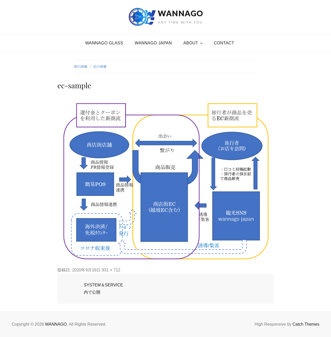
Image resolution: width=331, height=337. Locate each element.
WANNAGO (180, 13)
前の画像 (80, 66)
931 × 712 (111, 270)
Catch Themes (305, 324)
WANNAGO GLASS (104, 43)
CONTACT (224, 43)
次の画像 (100, 66)
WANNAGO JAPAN (153, 43)
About (193, 43)
